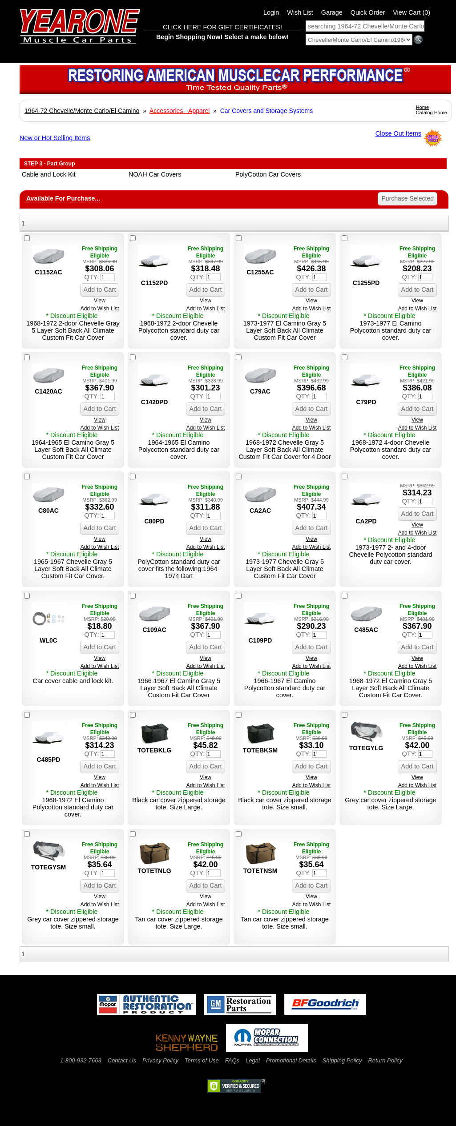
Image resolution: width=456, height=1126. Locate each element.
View (99, 301)
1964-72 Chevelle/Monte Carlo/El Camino (81, 110)
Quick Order (368, 12)
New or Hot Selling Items (55, 137)
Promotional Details (291, 1060)
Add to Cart (100, 289)
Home (422, 107)
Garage (332, 12)
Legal (253, 1060)
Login (271, 12)
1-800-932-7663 (80, 1060)
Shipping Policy (342, 1060)
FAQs (232, 1060)
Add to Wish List (100, 309)
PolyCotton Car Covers (268, 174)
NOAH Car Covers (155, 174)
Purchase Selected (407, 198)
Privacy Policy (160, 1060)
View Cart (411, 12)
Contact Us (122, 1060)
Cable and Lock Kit (49, 174)
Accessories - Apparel (179, 110)
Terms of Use (202, 1060)
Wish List (300, 12)
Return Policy (385, 1060)
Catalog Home (431, 112)
